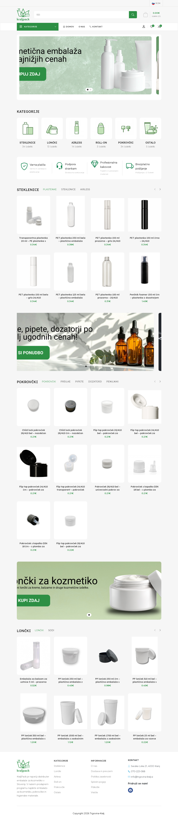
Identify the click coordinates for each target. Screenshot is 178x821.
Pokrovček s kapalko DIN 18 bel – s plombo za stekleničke (144, 489)
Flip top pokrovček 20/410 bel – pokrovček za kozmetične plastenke (107, 433)
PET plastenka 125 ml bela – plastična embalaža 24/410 (70, 297)
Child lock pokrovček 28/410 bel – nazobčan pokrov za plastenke (33, 433)
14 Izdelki (77, 146)
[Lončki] (52, 128)
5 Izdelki (150, 146)
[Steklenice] (27, 128)
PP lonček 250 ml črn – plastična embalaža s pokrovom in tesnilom (107, 681)
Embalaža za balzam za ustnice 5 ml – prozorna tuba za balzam (33, 681)
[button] (87, 89)
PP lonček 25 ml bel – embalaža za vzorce (144, 737)
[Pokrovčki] (126, 128)
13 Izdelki (52, 146)
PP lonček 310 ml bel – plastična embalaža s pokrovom (145, 681)
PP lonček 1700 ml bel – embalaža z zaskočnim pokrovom (107, 738)
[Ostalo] (150, 128)
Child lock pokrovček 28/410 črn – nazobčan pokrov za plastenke (70, 433)
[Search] (84, 14)
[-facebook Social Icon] (130, 790)
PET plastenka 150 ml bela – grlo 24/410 (33, 296)
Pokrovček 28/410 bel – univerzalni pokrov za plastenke (107, 489)
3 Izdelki (101, 146)
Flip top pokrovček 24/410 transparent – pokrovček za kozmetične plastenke (70, 489)
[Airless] (77, 128)
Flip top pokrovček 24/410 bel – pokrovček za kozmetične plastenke (144, 433)
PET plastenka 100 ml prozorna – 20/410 (107, 296)
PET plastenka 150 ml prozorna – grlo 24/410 (107, 239)
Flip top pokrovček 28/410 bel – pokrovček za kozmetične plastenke (70, 546)
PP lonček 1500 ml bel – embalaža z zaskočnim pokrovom (70, 738)
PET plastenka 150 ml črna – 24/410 (144, 239)
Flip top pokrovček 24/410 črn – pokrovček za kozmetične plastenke (33, 489)
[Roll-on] (101, 128)
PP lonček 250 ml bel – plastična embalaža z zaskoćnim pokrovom (70, 681)
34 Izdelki (27, 146)
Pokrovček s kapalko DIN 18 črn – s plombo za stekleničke (33, 546)
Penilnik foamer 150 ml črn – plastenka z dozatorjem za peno (144, 297)
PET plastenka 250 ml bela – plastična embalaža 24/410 (70, 241)
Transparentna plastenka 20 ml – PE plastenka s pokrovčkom (33, 241)
